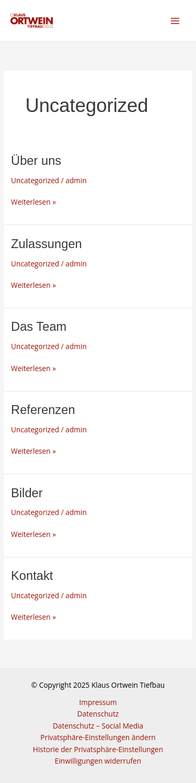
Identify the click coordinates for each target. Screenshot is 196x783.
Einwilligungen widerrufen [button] (98, 761)
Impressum (98, 702)
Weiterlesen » (33, 201)
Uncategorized (35, 180)
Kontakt (32, 576)
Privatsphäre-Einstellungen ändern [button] (97, 737)
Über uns (36, 160)
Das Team (38, 326)
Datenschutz (98, 714)
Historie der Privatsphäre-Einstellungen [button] (98, 749)
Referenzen (43, 410)
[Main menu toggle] (175, 20)
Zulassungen (46, 244)
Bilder (27, 493)
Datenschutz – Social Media (98, 726)
